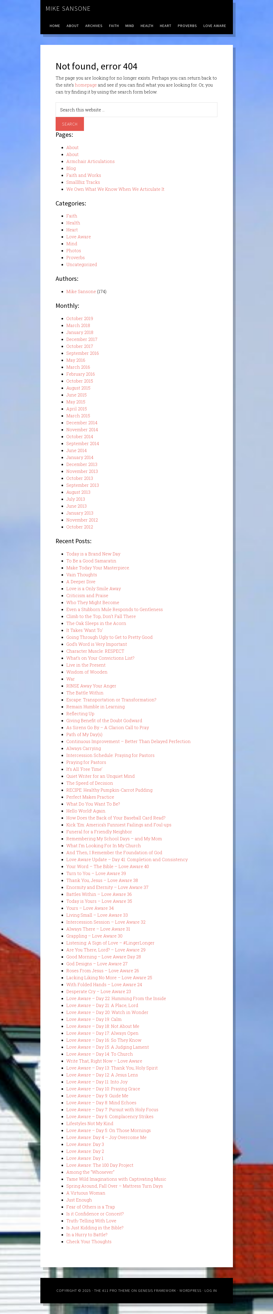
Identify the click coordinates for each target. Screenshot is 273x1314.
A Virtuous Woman (85, 1193)
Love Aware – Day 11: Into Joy (97, 1081)
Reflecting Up (80, 713)
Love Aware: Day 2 (85, 1151)
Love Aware (78, 236)
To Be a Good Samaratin (91, 560)
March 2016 (78, 367)
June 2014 (76, 450)
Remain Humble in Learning (95, 706)
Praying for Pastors (86, 762)
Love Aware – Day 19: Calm (94, 1019)
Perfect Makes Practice (90, 797)
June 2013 (76, 506)
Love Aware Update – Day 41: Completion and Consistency (127, 859)
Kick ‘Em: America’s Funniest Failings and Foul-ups (118, 824)
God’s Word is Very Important (96, 644)
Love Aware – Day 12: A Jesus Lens (102, 1075)
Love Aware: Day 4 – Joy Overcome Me (106, 1137)
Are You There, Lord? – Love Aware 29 (105, 950)
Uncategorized (81, 264)
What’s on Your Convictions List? (100, 658)
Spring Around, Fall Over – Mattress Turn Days (114, 1186)
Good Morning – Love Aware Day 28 (103, 956)
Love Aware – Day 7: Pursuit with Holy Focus (112, 1109)
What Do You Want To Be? (93, 804)
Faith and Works (83, 175)
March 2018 (78, 325)
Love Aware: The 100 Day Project (99, 1165)
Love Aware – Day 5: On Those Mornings (108, 1130)
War (70, 679)
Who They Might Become (92, 602)
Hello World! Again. (86, 811)
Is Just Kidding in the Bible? (95, 1227)
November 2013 (82, 471)
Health (73, 223)
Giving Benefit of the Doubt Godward (104, 720)
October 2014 (79, 436)
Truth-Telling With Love (91, 1220)
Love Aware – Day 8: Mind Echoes (101, 1102)
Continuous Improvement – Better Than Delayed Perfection (128, 741)
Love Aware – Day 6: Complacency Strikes (109, 1116)
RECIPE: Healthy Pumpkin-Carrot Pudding (109, 790)
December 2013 (81, 464)
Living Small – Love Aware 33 (97, 915)
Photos (73, 250)
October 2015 (79, 381)
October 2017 (79, 346)
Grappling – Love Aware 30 (94, 936)
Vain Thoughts (81, 574)
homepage (86, 85)
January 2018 (79, 332)
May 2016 (75, 360)
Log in (211, 1290)
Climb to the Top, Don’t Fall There (101, 616)
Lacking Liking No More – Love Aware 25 (109, 977)
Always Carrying (83, 748)
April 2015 (76, 408)
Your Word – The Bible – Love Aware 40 (107, 866)
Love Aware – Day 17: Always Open (102, 1033)
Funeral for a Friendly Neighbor (99, 831)
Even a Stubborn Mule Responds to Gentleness (114, 609)
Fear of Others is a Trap (90, 1207)
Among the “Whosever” (90, 1172)
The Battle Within (84, 692)
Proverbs (75, 257)
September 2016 (82, 353)
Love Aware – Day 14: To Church (99, 1054)
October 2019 (79, 318)
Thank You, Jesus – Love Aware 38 (102, 880)
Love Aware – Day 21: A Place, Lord (102, 1005)
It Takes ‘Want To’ (84, 630)
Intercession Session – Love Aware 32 (105, 922)
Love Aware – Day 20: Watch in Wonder (107, 1012)
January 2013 (79, 513)
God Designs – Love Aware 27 (97, 963)
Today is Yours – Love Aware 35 (99, 901)
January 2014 (79, 457)
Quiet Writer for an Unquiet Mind (100, 776)
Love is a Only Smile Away (93, 588)
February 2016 (80, 374)
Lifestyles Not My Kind (89, 1123)
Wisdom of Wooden (86, 672)
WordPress (190, 1290)
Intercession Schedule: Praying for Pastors (110, 755)
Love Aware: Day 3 (85, 1144)
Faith (71, 216)
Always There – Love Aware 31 (98, 929)
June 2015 (76, 395)
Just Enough (79, 1200)
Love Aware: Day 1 (84, 1158)
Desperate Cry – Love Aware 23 (98, 991)
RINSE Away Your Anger (91, 686)
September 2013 (82, 485)
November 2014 (82, 429)
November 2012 (82, 520)
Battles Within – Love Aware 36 (99, 894)
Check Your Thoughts (88, 1241)
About (72, 147)
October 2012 (79, 527)
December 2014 (81, 422)
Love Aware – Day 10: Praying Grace (103, 1088)
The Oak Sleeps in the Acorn (96, 623)
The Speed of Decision (89, 783)
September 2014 (82, 443)
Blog (71, 168)
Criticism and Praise (87, 595)
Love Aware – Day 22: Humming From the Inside (116, 998)
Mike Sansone (68, 8)
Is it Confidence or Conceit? (95, 1213)
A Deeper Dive (80, 581)
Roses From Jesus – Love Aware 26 (102, 970)
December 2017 (81, 339)
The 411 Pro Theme (112, 1290)
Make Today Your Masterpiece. (98, 567)
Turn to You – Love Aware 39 (96, 873)
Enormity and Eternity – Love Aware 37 (107, 887)
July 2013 (75, 499)
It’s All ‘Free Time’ (84, 769)
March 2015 (78, 415)
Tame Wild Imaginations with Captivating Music (116, 1179)
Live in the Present (86, 665)
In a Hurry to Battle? (86, 1234)
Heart (72, 229)
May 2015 (75, 402)
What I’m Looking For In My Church (103, 845)
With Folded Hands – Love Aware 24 (104, 984)
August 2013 (78, 492)
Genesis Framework (157, 1290)
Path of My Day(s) (84, 734)
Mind (71, 243)
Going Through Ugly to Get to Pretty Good (109, 637)
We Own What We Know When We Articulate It (115, 189)
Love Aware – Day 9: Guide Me (97, 1095)
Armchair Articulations (90, 161)
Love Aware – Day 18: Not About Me (102, 1026)
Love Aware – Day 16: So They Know (103, 1040)
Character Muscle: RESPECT (95, 651)
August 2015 (78, 388)
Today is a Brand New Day (93, 554)
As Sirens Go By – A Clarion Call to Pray (107, 727)
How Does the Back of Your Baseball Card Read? (116, 818)
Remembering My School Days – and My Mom (114, 838)
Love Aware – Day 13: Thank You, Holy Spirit (112, 1068)
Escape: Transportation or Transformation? (111, 699)
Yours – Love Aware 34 (90, 908)
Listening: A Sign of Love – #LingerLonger (110, 943)
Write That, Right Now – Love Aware (104, 1061)
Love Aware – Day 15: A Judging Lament (107, 1047)
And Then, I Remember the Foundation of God (114, 852)
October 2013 (79, 478)
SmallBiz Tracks (83, 182)
